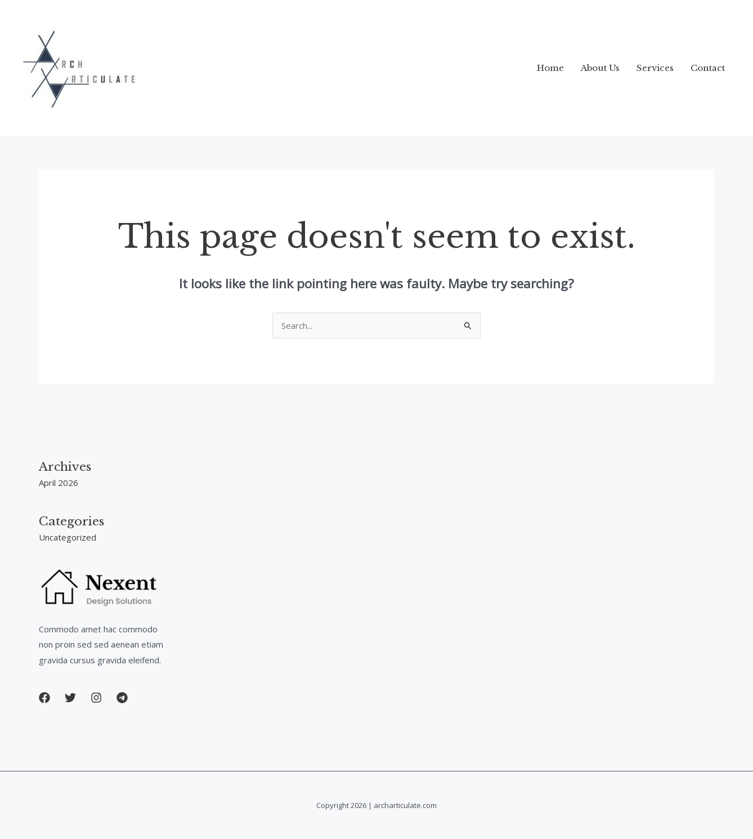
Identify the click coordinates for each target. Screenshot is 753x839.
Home (550, 68)
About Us (600, 68)
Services (655, 68)
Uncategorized (67, 537)
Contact (708, 68)
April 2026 (58, 482)
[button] (44, 697)
